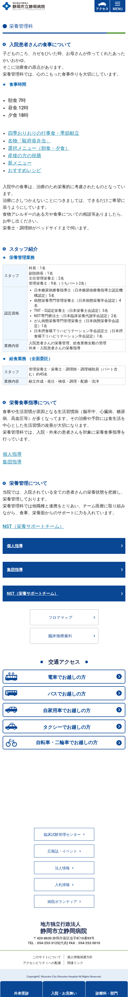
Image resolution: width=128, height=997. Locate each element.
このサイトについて (46, 957)
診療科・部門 (107, 993)
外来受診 (21, 993)
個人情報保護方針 (80, 957)
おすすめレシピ (24, 170)
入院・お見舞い (64, 993)
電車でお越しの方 (67, 677)
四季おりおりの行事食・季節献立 (43, 133)
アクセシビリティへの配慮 (42, 963)
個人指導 (12, 454)
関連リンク (75, 963)
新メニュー (20, 163)
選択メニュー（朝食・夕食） (39, 148)
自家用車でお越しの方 (67, 710)
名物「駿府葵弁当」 (29, 140)
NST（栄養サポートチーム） (33, 526)
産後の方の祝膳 (24, 155)
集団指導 (12, 462)
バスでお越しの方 (67, 694)
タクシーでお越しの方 (67, 727)
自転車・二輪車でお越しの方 (67, 742)
